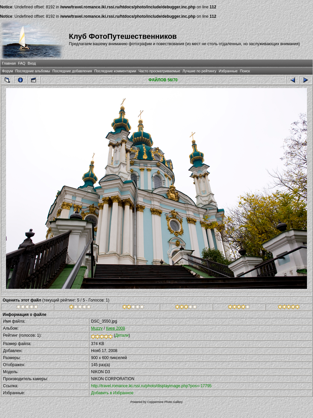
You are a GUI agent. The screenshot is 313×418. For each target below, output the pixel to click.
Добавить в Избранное (112, 393)
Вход (32, 63)
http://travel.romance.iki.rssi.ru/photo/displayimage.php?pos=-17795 (151, 386)
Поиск (245, 71)
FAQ (21, 63)
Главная (9, 63)
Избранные (228, 71)
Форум (7, 71)
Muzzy (97, 328)
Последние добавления (72, 71)
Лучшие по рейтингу (199, 71)
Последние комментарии (115, 71)
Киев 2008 (115, 328)
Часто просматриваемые (159, 71)
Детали (122, 335)
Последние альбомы (32, 71)
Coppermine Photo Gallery (165, 402)
